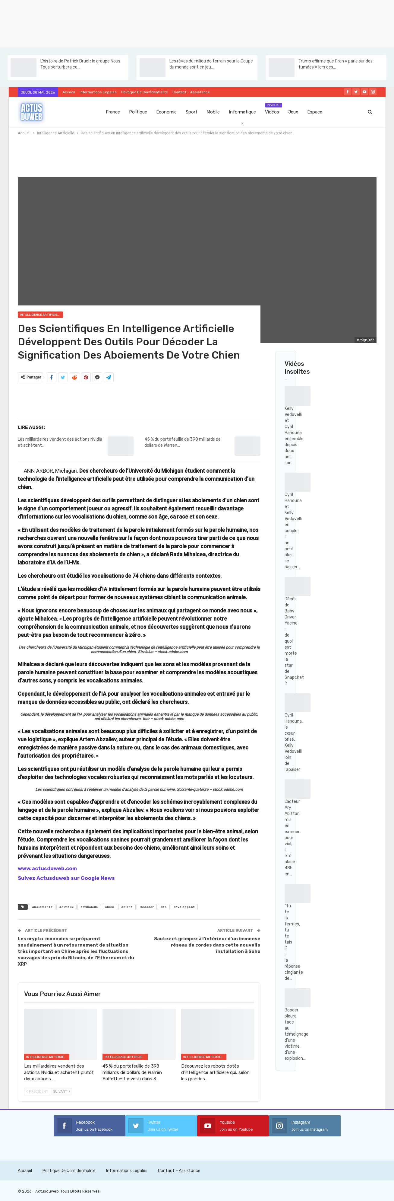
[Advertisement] (181, 22)
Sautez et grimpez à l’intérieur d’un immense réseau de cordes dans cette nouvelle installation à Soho (207, 945)
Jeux (293, 112)
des (164, 907)
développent (184, 907)
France (113, 112)
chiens (127, 907)
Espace (314, 112)
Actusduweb (47, 1191)
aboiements (42, 907)
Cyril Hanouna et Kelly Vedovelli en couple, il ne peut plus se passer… (293, 531)
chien (109, 907)
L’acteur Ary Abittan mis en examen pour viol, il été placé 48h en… (293, 838)
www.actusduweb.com (47, 868)
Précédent (37, 1092)
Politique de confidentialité (144, 92)
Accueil (68, 92)
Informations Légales (98, 92)
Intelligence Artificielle (41, 315)
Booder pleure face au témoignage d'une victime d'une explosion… (296, 1034)
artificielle (89, 907)
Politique (138, 112)
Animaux (66, 907)
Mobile (213, 112)
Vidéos (273, 109)
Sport (191, 112)
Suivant (61, 1092)
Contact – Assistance (191, 92)
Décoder (147, 907)
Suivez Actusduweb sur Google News (66, 878)
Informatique (242, 112)
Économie (166, 112)
